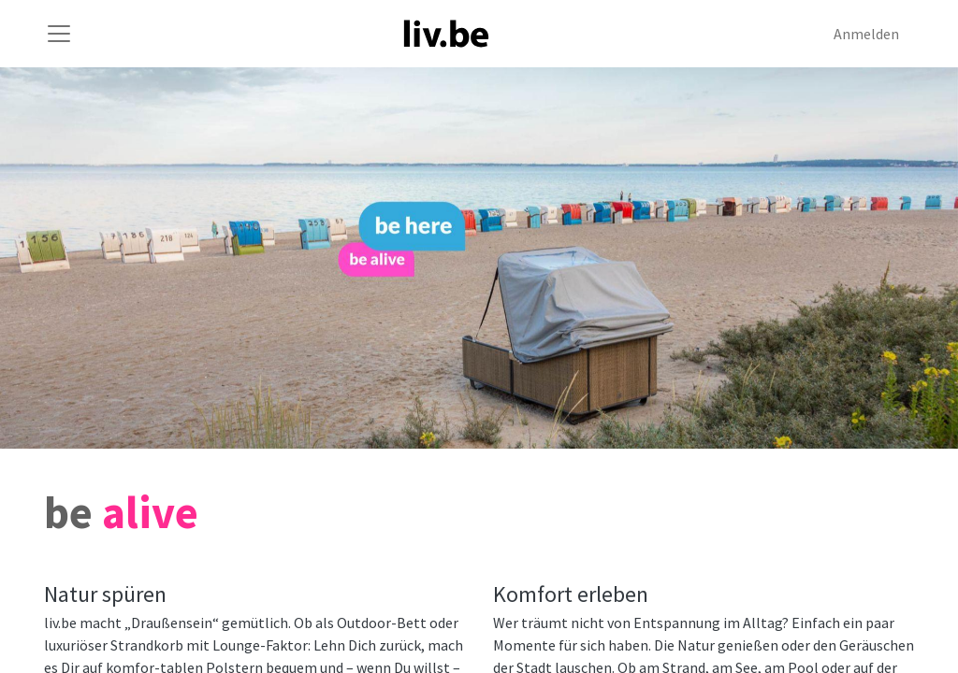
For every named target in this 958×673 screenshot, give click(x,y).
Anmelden (866, 33)
